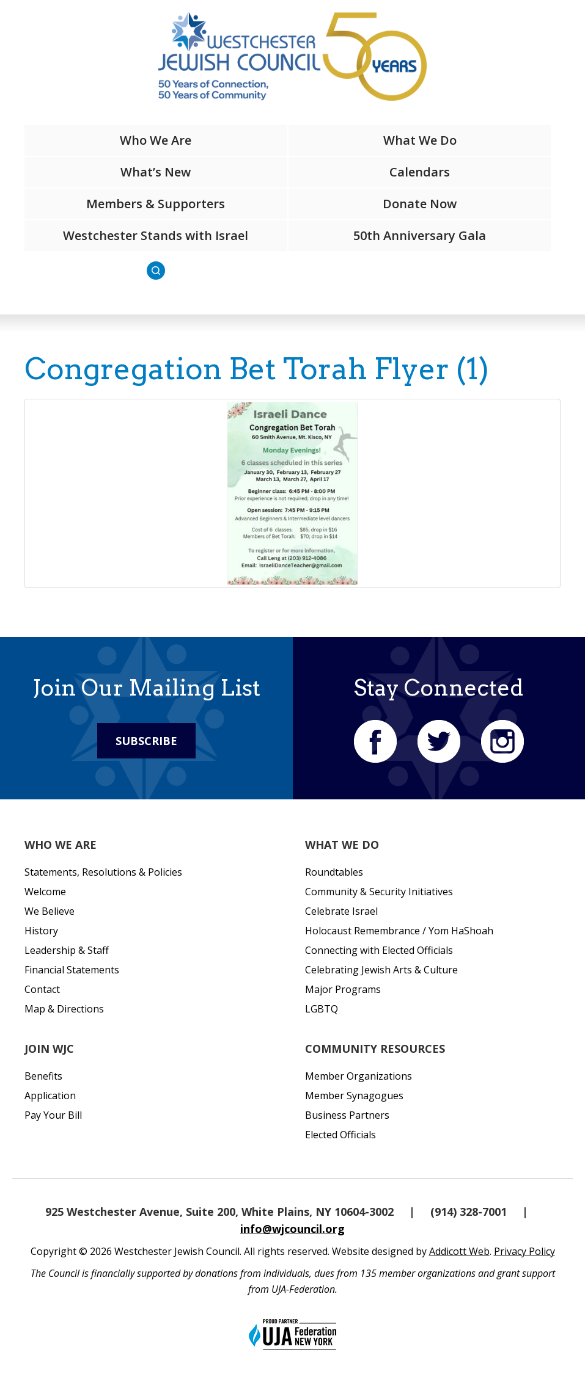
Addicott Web (459, 1251)
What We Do (420, 140)
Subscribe (146, 740)
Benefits (43, 1076)
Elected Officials (340, 1134)
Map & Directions (64, 1009)
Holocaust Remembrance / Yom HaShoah (399, 930)
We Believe (49, 911)
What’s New (155, 172)
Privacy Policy (524, 1251)
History (41, 930)
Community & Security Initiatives (379, 891)
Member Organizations (358, 1076)
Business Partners (347, 1115)
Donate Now (420, 203)
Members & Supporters (155, 203)
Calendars (419, 172)
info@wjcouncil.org (292, 1228)
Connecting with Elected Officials (379, 950)
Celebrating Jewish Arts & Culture (381, 969)
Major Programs (343, 989)
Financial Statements (71, 969)
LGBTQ (321, 1009)
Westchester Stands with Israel (155, 235)
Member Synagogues (354, 1095)
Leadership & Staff (66, 950)
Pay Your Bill (53, 1115)
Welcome (45, 891)
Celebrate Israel (341, 911)
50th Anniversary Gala (419, 235)
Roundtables (334, 872)
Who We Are (155, 140)
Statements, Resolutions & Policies (103, 872)
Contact (42, 989)
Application (50, 1095)
